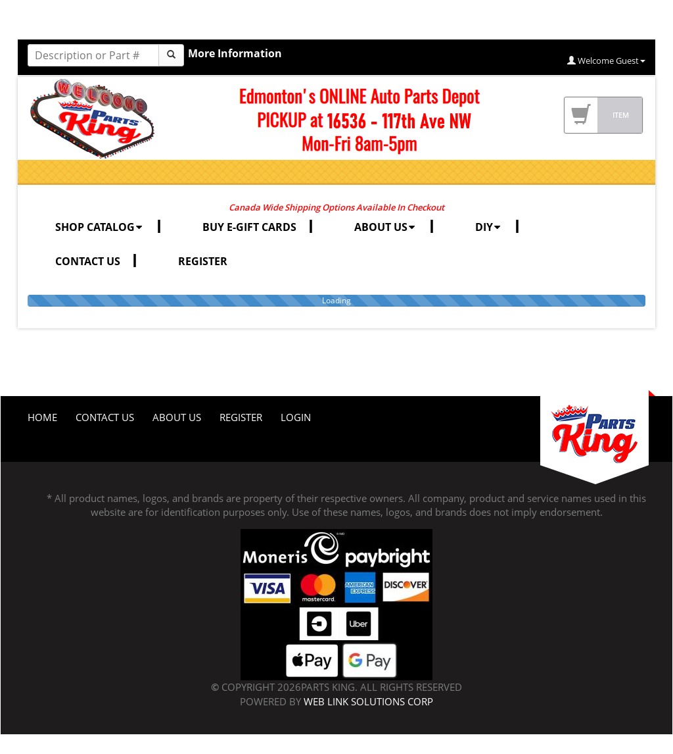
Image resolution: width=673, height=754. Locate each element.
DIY (489, 227)
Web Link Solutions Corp (368, 701)
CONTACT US (87, 261)
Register (241, 417)
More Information (235, 53)
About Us (176, 417)
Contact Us (105, 417)
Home (42, 417)
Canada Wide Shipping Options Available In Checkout (336, 207)
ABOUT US (385, 227)
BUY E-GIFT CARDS (249, 227)
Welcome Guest (606, 60)
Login (296, 417)
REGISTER (202, 261)
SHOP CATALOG (100, 227)
